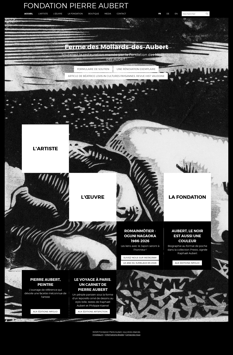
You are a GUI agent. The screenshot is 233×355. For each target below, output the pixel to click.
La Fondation (75, 13)
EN (176, 13)
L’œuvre (57, 13)
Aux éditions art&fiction (92, 311)
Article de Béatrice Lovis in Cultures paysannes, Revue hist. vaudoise (116, 76)
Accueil (28, 13)
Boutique (93, 13)
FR (159, 13)
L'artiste (43, 13)
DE (167, 13)
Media (108, 13)
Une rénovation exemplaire (136, 69)
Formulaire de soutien (93, 69)
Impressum (98, 335)
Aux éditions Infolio (187, 263)
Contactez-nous (132, 335)
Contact (121, 13)
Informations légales (114, 335)
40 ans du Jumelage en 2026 (139, 263)
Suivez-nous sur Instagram (139, 257)
